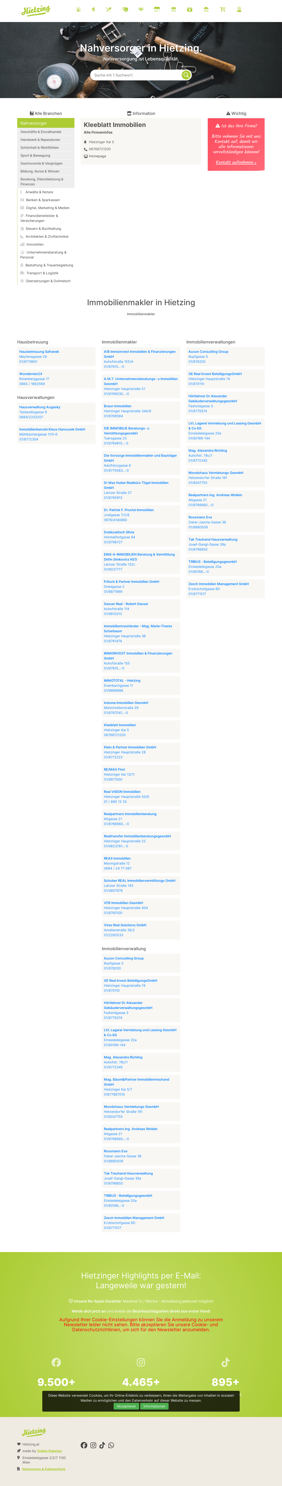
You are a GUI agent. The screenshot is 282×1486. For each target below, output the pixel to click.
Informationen (154, 1406)
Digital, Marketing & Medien (44, 208)
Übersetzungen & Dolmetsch (45, 281)
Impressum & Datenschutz (44, 1469)
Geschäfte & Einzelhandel (41, 132)
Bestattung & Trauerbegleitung (46, 265)
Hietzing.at (36, 11)
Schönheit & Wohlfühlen (40, 147)
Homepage (97, 156)
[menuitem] (164, 10)
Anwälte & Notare (36, 192)
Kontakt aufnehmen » (236, 163)
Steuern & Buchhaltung (40, 228)
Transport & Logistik (39, 273)
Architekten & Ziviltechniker (44, 236)
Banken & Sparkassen (40, 200)
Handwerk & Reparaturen (40, 140)
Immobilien (32, 244)
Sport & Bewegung (35, 155)
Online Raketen (49, 1451)
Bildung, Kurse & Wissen (40, 171)
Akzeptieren (126, 1406)
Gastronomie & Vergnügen (42, 163)
